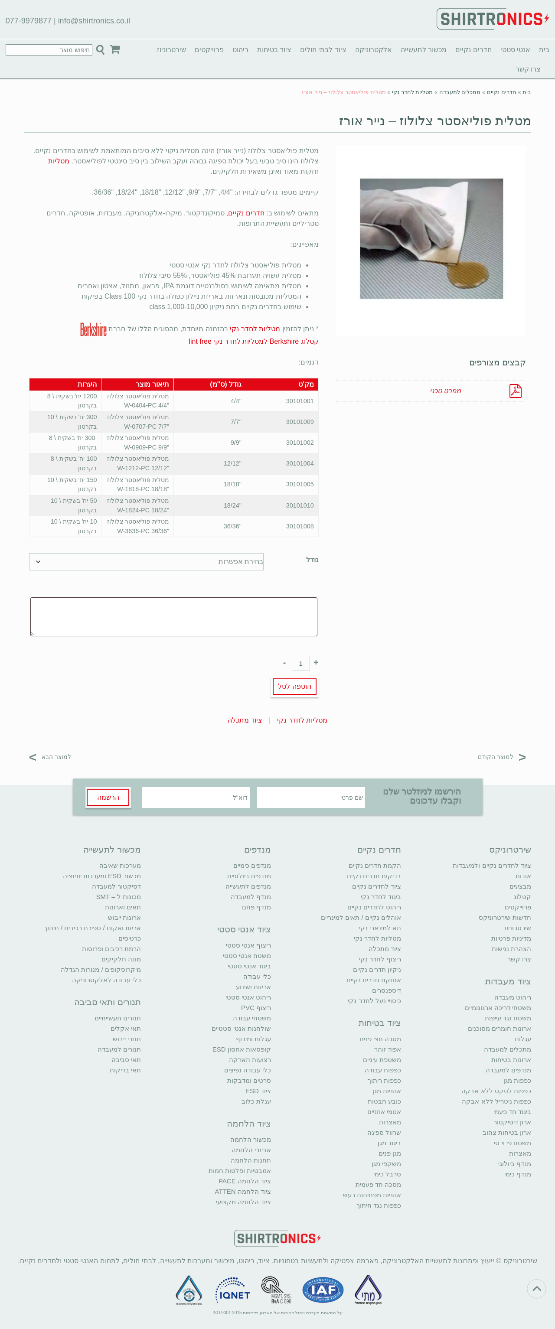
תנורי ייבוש (127, 1038)
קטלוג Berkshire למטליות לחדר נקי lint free (253, 341)
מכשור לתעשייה (424, 49)
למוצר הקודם (502, 756)
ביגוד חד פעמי (512, 1111)
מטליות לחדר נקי (412, 92)
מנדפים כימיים (252, 865)
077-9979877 (29, 20)
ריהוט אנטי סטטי (248, 997)
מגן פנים (390, 1153)
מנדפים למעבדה (508, 1070)
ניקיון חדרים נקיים (377, 969)
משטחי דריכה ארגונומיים (498, 1007)
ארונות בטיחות (511, 1059)
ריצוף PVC (256, 1007)
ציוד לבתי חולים (323, 49)
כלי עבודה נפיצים (247, 1070)
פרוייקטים (209, 49)
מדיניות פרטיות (511, 938)
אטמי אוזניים (384, 1111)
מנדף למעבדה (251, 896)
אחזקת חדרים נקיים (373, 980)
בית (544, 49)
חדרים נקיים (473, 49)
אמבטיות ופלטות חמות (240, 1170)
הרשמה (108, 797)
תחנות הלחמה (251, 1160)
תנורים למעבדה (119, 1049)
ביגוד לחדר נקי (381, 896)
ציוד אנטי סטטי (244, 929)
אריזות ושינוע (253, 986)
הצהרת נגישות (511, 948)
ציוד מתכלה (245, 720)
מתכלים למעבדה (460, 92)
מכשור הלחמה (250, 1139)
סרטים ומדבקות (249, 1080)
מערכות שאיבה (120, 865)
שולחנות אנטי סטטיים (241, 1028)
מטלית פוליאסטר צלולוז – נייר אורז (435, 121)
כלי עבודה (257, 976)
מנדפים (257, 849)
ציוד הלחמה (249, 1123)
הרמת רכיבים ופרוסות (111, 948)
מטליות (58, 161)
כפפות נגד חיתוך (378, 1205)
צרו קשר (528, 69)
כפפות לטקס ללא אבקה (496, 1090)
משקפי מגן (386, 1163)
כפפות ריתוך (384, 1080)
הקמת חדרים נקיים (375, 865)
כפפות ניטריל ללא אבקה (496, 1101)
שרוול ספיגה (384, 1132)
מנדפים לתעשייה (248, 886)
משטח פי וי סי (512, 1143)
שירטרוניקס (510, 849)
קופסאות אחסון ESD (241, 1049)
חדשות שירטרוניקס (505, 917)
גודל (312, 560)
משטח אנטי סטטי (247, 955)
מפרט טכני (445, 390)
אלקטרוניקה (373, 49)
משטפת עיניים (382, 1059)
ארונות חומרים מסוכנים (499, 1028)
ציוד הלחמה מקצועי (243, 1201)
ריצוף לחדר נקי (380, 959)
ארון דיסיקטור (512, 1122)
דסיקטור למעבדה (116, 886)
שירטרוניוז (171, 49)
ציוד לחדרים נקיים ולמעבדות (492, 865)
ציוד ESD (258, 1090)
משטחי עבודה (252, 1018)
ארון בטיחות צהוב (507, 1132)
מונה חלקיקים (121, 959)
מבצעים (520, 886)
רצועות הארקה (250, 1059)
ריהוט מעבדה (512, 997)
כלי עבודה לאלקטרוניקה (106, 980)
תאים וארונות (123, 907)
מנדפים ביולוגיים (249, 875)
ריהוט (240, 49)
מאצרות (520, 1153)
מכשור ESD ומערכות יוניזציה (102, 875)
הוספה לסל (294, 686)
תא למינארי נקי (380, 928)
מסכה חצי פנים (380, 1038)
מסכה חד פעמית (378, 1184)
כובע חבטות (384, 1101)
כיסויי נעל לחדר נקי (374, 1000)
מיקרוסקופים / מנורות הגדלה (101, 969)
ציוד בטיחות (274, 49)
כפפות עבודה (383, 1070)
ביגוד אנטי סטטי (249, 966)
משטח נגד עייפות (508, 1018)
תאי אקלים (126, 1028)
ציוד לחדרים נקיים (376, 886)
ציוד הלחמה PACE (245, 1181)
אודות (523, 875)
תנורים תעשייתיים (118, 1018)
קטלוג (522, 896)
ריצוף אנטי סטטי (248, 945)
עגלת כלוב (256, 1101)
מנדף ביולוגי (514, 1163)
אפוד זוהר (387, 1049)
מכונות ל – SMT (118, 896)
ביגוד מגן (389, 1143)
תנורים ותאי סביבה (107, 1002)
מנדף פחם (256, 907)
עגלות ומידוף (253, 1038)
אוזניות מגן (386, 1090)
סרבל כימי (387, 1174)
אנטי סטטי (515, 49)
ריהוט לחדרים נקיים (374, 907)
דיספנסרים (386, 990)
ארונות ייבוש (124, 917)
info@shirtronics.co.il (94, 20)
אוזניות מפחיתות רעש (372, 1195)
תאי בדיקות (125, 1070)
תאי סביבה (126, 1059)
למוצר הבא (50, 756)
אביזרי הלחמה (251, 1149)
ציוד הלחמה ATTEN (243, 1191)
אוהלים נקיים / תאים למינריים (361, 917)
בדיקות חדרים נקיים (374, 875)
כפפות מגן (517, 1080)
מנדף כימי (517, 1174)
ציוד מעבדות (508, 981)
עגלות (523, 1038)
